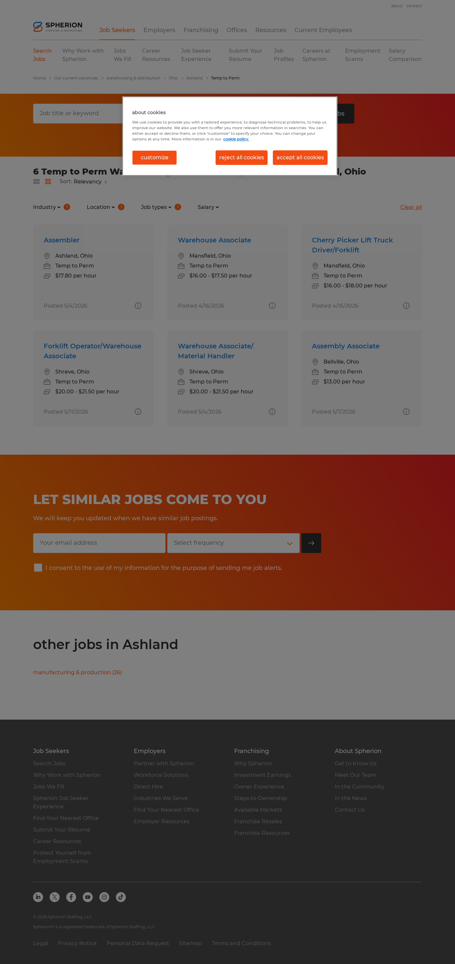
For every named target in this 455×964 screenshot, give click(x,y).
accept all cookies (300, 157)
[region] (229, 136)
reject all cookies (241, 157)
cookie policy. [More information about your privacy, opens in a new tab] (236, 139)
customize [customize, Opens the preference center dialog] (155, 157)
